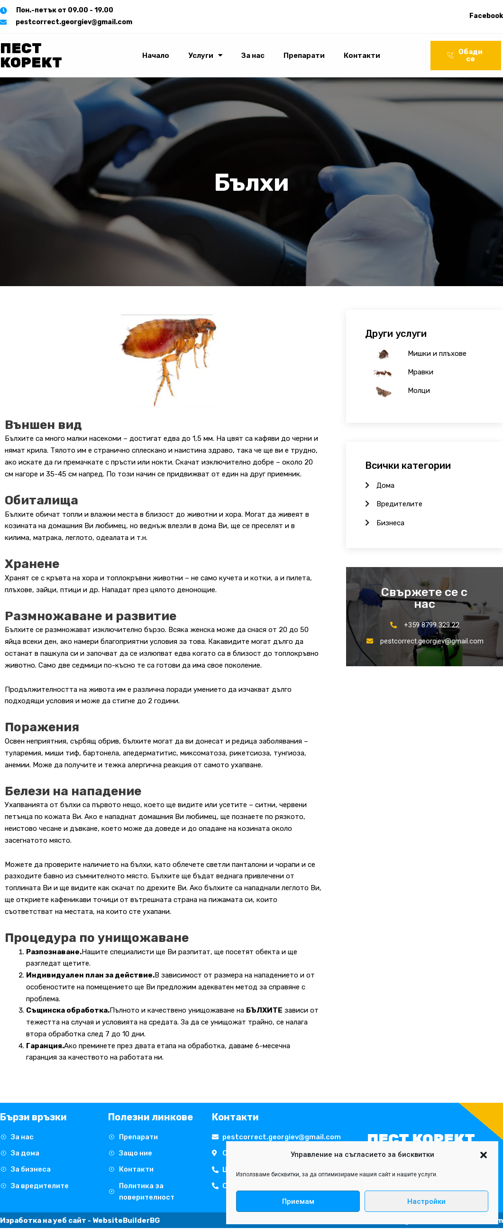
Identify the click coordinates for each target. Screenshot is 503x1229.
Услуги (205, 55)
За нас (253, 55)
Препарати (304, 55)
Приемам (298, 1201)
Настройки (426, 1201)
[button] (483, 1155)
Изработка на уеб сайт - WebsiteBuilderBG (80, 1221)
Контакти (362, 55)
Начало (155, 55)
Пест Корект (31, 55)
